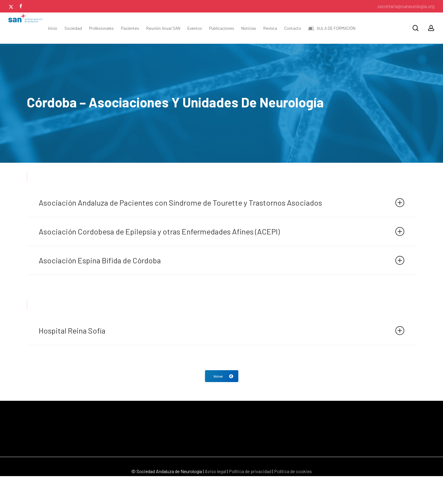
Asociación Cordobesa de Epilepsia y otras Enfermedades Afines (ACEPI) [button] (221, 231)
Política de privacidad (250, 471)
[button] (221, 376)
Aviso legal (215, 471)
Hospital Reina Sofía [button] (221, 330)
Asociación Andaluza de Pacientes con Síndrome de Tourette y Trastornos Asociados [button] (221, 202)
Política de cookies (293, 471)
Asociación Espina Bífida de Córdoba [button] (221, 260)
